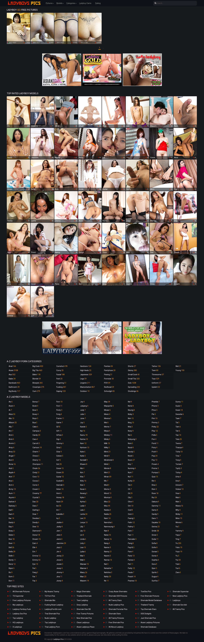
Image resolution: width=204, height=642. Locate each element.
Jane (59, 535)
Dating (98, 3)
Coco (36, 477)
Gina (58, 447)
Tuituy (179, 472)
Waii (178, 497)
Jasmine (61, 543)
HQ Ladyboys (18, 622)
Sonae (155, 552)
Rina (154, 485)
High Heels (85, 370)
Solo (132, 383)
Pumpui (156, 472)
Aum (12, 493)
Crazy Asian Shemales (118, 591)
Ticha (179, 452)
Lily (82, 531)
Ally (11, 427)
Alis (11, 418)
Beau (11, 531)
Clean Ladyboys (83, 622)
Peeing (108, 374)
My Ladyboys (18, 605)
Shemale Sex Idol (180, 605)
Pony (154, 447)
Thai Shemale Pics (52, 614)
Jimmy (59, 572)
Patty (131, 568)
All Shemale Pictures (21, 591)
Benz (12, 564)
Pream (155, 464)
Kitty (83, 481)
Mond (107, 493)
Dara (35, 506)
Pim (154, 418)
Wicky (179, 514)
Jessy (59, 568)
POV (107, 383)
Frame (60, 418)
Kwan (83, 489)
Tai (177, 422)
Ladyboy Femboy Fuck (22, 609)
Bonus (36, 402)
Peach (132, 577)
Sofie (154, 547)
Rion (154, 489)
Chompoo (38, 464)
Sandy (155, 514)
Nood (131, 447)
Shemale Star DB (84, 609)
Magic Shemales (83, 591)
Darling (36, 510)
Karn (83, 443)
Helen (59, 489)
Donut (36, 535)
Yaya (178, 535)
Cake (35, 427)
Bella (12, 552)
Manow (84, 568)
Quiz (155, 477)
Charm (36, 452)
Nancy (108, 539)
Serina (156, 527)
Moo (107, 502)
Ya (177, 527)
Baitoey (12, 506)
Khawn (83, 464)
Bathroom (14, 387)
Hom (59, 493)
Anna (12, 464)
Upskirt (156, 387)
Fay (35, 581)
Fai (34, 568)
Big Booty (14, 391)
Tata (179, 439)
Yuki (178, 564)
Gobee (59, 456)
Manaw (84, 564)
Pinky (155, 427)
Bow (35, 410)
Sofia (154, 543)
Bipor (11, 568)
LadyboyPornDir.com (53, 609)
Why (178, 510)
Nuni (130, 472)
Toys (155, 379)
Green (60, 472)
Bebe (11, 535)
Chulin (36, 468)
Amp (11, 447)
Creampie (38, 387)
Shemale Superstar (181, 591)
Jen (58, 552)
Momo (107, 489)
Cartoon (37, 447)
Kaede (83, 427)
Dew (36, 527)
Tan (178, 431)
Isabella (60, 514)
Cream (36, 489)
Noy (130, 464)
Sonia (155, 556)
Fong (59, 414)
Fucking (61, 387)
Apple (12, 472)
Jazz (59, 547)
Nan (106, 531)
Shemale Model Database (151, 600)
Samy (155, 510)
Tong (178, 460)
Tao (178, 435)
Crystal (36, 497)
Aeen (12, 406)
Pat (130, 564)
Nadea (107, 510)
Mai (82, 556)
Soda (155, 539)
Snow (155, 535)
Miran (107, 477)
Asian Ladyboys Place (85, 627)
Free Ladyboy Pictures (22, 600)
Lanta (83, 514)
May (107, 402)
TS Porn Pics (50, 596)
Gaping (61, 391)
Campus (37, 431)
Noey (130, 431)
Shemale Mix (50, 600)
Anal (12, 366)
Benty (12, 560)
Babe (12, 379)
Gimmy (60, 443)
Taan (178, 418)
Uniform (156, 383)
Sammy (156, 506)
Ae (10, 402)
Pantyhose (109, 370)
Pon (154, 439)
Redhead (109, 387)
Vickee (179, 489)
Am (11, 431)
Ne (106, 581)
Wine (179, 518)
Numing (132, 468)
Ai (10, 410)
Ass (12, 374)
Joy (82, 402)
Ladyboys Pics (58, 639)
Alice (12, 414)
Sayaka (156, 522)
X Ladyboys (17, 627)
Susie (178, 406)
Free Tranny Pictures (85, 614)
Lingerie (85, 383)
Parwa (131, 560)
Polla (154, 435)
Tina (178, 456)
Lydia (83, 552)
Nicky (131, 414)
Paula (131, 572)
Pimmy (155, 422)
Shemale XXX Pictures (118, 596)
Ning (131, 422)
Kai (82, 431)
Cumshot (61, 366)
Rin (154, 481)
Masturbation (87, 387)
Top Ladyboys (50, 622)
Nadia (107, 514)
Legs (83, 379)
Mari (83, 577)
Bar (11, 518)
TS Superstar (18, 596)
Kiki (82, 468)
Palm (131, 522)
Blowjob (38, 383)
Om (130, 506)
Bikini (36, 374)
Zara (178, 572)
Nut (130, 477)
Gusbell (60, 481)
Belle (11, 556)
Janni (59, 539)
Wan (178, 502)
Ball (11, 510)
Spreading (134, 387)
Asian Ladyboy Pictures (150, 622)
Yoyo (179, 552)
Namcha (108, 522)
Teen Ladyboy (82, 600)
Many (83, 572)
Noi (130, 435)
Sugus (155, 577)
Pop (154, 456)
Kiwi (82, 485)
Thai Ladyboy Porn (52, 627)
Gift (59, 431)
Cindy (36, 472)
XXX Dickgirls (146, 614)
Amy (12, 452)
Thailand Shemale (84, 596)
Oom (130, 514)
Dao (35, 502)
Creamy (37, 493)
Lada (83, 506)
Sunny (179, 402)
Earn (35, 543)
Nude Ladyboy (50, 618)
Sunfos (155, 581)
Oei (130, 485)
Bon (11, 581)
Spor (154, 568)
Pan (131, 535)
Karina (84, 439)
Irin (58, 510)
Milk (107, 443)
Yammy (179, 531)
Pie (154, 414)
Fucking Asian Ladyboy (54, 605)
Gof (58, 460)
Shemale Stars (115, 614)
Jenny (60, 556)
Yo (178, 543)
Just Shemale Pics (148, 618)
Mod (106, 485)
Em (35, 552)
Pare (130, 552)
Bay (11, 527)
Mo (106, 481)
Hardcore (85, 366)
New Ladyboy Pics (180, 596)
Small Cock (133, 374)
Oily (130, 497)
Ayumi (12, 497)
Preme (155, 468)
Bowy (36, 414)
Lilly (82, 527)
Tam (178, 427)
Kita (82, 477)
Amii (11, 439)
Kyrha (83, 502)
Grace (60, 468)
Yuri (178, 568)
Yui (178, 560)
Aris (11, 481)
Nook (130, 456)
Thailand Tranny (147, 605)
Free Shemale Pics (116, 622)
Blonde (37, 379)
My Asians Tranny (52, 591)
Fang (35, 572)
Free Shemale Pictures (150, 596)
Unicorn (179, 485)
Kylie (82, 497)
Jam (59, 531)
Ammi (12, 443)
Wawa (179, 506)
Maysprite (109, 406)
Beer (12, 543)
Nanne (107, 547)
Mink (106, 464)
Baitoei (12, 502)
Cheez (36, 456)
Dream (37, 539)
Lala (82, 510)
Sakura (155, 502)
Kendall (84, 460)
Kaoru (83, 435)
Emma (36, 556)
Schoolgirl (109, 391)
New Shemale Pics (84, 618)
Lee (83, 518)
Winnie (179, 522)
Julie (82, 414)
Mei (106, 422)
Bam (11, 514)
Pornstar (109, 379)
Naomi (107, 556)
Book (35, 406)
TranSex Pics (146, 591)
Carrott (36, 443)
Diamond (37, 531)
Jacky (59, 527)
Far (35, 577)
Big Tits (37, 370)
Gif (58, 427)
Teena (179, 443)
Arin (12, 477)
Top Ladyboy (18, 618)
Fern (59, 402)
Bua (35, 422)
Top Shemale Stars (148, 609)
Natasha (108, 568)
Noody (131, 452)
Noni (130, 443)
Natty (107, 577)
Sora (154, 564)
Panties (108, 366)
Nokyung (132, 439)
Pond (155, 443)
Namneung (109, 527)
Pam (130, 531)
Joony (59, 581)
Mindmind (109, 460)
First (59, 406)
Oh (130, 489)
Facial (60, 374)
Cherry (36, 460)
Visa (178, 493)
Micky (107, 439)
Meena (107, 418)
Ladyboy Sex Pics (20, 614)
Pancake (132, 539)
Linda (83, 539)
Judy (83, 410)
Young (180, 370)
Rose (155, 493)
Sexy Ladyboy (82, 605)
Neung (131, 410)
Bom (11, 577)
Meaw (107, 410)
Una (178, 481)
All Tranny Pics (179, 609)
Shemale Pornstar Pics (118, 609)
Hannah (60, 485)
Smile (155, 531)
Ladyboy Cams (85, 3)
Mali (82, 560)
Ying (178, 539)
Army (12, 489)
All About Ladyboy (116, 627)
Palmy (131, 527)
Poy (154, 460)
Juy (82, 422)
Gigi (58, 439)
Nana (107, 535)
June (83, 418)
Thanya (179, 447)
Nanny (108, 552)
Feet (59, 379)
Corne (36, 485)
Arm (11, 485)
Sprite (155, 572)
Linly (82, 543)
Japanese (86, 374)
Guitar (60, 477)
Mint (107, 472)
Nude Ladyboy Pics (116, 605)
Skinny (132, 370)
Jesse (59, 560)
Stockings (133, 391)
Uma (178, 477)
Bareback (14, 383)
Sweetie (180, 414)
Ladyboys (176, 600)
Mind (107, 456)
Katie (83, 456)
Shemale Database (148, 627)
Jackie (59, 522)
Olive (130, 502)
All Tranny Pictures (116, 618)
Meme (107, 427)
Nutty (131, 481)
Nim (131, 418)
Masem (84, 581)
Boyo (35, 418)
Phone (155, 406)
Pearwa (132, 581)
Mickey (108, 435)
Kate (82, 452)
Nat (106, 564)
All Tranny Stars (115, 600)
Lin (82, 535)
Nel (130, 402)
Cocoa (36, 481)
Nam (107, 518)
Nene (131, 406)
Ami (11, 435)
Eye (35, 564)
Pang (131, 543)
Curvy (59, 370)
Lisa (83, 547)
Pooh (154, 452)
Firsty (59, 410)
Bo (10, 572)
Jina (59, 577)
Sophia (155, 560)
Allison (13, 422)
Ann (11, 460)
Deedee (36, 518)
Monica (107, 497)
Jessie (59, 564)
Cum (36, 391)
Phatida (156, 402)
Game (59, 422)
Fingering (61, 383)
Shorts (132, 366)
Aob (11, 468)
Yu (177, 556)
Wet (178, 366)
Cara (35, 439)
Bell (11, 547)
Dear (35, 514)
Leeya (84, 522)
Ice (58, 506)
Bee (11, 539)
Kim (82, 472)
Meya (107, 431)
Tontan (179, 464)
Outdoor (84, 391)
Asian (13, 370)
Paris (131, 556)
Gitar (59, 452)
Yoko (179, 547)
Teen (155, 370)
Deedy (36, 522)
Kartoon (84, 447)
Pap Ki (131, 547)
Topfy (179, 468)
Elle (35, 547)
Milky (107, 447)
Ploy (155, 431)
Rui (154, 497)
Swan (179, 410)
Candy (36, 435)
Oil (130, 493)
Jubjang (84, 406)
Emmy (36, 560)
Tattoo (156, 366)
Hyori (59, 502)
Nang (107, 543)
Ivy (58, 518)
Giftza (59, 435)
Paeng (131, 518)
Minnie (107, 468)
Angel (12, 456)
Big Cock (38, 366)
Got (59, 464)
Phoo (154, 410)
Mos (107, 506)
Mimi (107, 452)
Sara (155, 518)
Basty (12, 522)
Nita (130, 427)
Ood (130, 510)
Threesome (158, 374)
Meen (107, 414)
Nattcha (108, 572)
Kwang (83, 493)
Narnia (108, 560)
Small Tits (134, 379)
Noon (131, 460)
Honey (60, 497)
